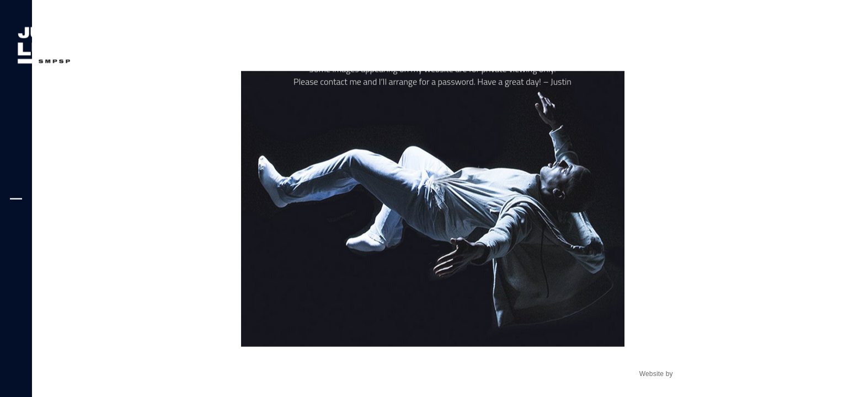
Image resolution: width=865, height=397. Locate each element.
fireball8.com (694, 374)
